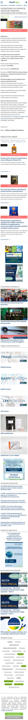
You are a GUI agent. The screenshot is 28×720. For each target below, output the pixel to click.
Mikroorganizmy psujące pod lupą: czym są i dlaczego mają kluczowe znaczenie (14, 633)
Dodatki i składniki (16, 651)
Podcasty (24, 666)
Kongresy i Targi (20, 657)
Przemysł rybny (10, 678)
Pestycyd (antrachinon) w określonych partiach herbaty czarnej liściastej (13, 190)
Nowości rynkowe (10, 663)
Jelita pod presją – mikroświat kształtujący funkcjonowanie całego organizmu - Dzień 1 (12, 612)
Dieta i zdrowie (6, 651)
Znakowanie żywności (14, 687)
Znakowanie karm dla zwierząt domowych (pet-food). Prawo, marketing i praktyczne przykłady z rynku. (13, 524)
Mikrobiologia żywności (18, 660)
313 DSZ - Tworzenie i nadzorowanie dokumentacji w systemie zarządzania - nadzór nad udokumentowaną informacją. (13, 507)
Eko (24, 651)
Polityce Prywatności (7, 710)
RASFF (19, 678)
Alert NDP (17, 642)
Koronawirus (7, 660)
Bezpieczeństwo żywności (18, 140)
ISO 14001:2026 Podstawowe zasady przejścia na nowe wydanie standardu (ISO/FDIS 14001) (12, 487)
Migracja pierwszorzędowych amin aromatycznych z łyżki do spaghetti (12, 341)
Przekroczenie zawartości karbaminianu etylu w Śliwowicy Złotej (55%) (14, 159)
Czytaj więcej (4, 171)
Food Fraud (20, 654)
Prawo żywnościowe (7, 669)
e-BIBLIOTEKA (4, 5)
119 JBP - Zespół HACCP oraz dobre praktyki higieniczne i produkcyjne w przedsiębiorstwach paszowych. (14, 495)
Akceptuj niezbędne (13, 717)
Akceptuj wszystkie (13, 714)
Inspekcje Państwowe (8, 142)
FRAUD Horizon (6, 367)
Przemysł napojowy (8, 675)
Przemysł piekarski (20, 675)
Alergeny (10, 642)
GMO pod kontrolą (7, 433)
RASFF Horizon (6, 389)
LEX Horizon (5, 411)
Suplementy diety (20, 681)
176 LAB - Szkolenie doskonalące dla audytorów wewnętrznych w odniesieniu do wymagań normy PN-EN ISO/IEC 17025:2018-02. (13, 516)
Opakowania (19, 663)
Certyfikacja (22, 648)
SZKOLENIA (19, 5)
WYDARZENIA (12, 5)
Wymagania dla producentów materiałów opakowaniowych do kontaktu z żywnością (13, 501)
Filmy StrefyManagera (10, 654)
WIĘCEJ (25, 5)
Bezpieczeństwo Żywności (21, 17)
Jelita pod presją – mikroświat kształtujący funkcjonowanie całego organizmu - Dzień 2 (12, 590)
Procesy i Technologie (21, 669)
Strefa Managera (8, 681)
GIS (6, 127)
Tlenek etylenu (8, 684)
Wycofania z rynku (20, 142)
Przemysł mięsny (8, 672)
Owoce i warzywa (6, 666)
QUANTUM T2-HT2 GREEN (10, 455)
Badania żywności (14, 645)
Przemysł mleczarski (19, 672)
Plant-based (16, 666)
